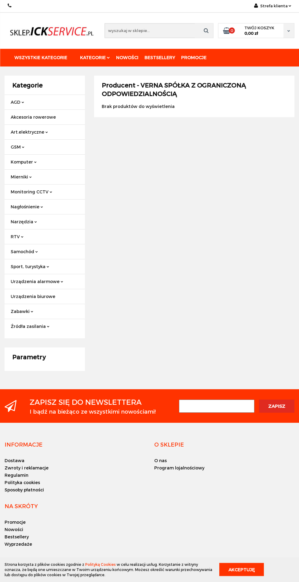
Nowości (127, 57)
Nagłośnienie (27, 206)
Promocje (193, 57)
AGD (17, 102)
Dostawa (14, 460)
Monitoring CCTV (31, 191)
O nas (160, 460)
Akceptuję (241, 569)
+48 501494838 (10, 5)
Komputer (24, 161)
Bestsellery (159, 57)
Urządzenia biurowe (33, 296)
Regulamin (16, 475)
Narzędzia (24, 221)
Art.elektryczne (29, 132)
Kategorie (95, 57)
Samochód (24, 251)
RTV (17, 236)
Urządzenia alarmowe (37, 281)
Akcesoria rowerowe (33, 117)
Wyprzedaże (18, 544)
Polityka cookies (22, 482)
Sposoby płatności (24, 489)
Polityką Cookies (100, 564)
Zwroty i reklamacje (27, 467)
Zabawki (22, 311)
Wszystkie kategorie (40, 57)
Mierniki (21, 176)
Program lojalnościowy (179, 467)
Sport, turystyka (30, 266)
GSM (17, 146)
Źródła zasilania (30, 326)
